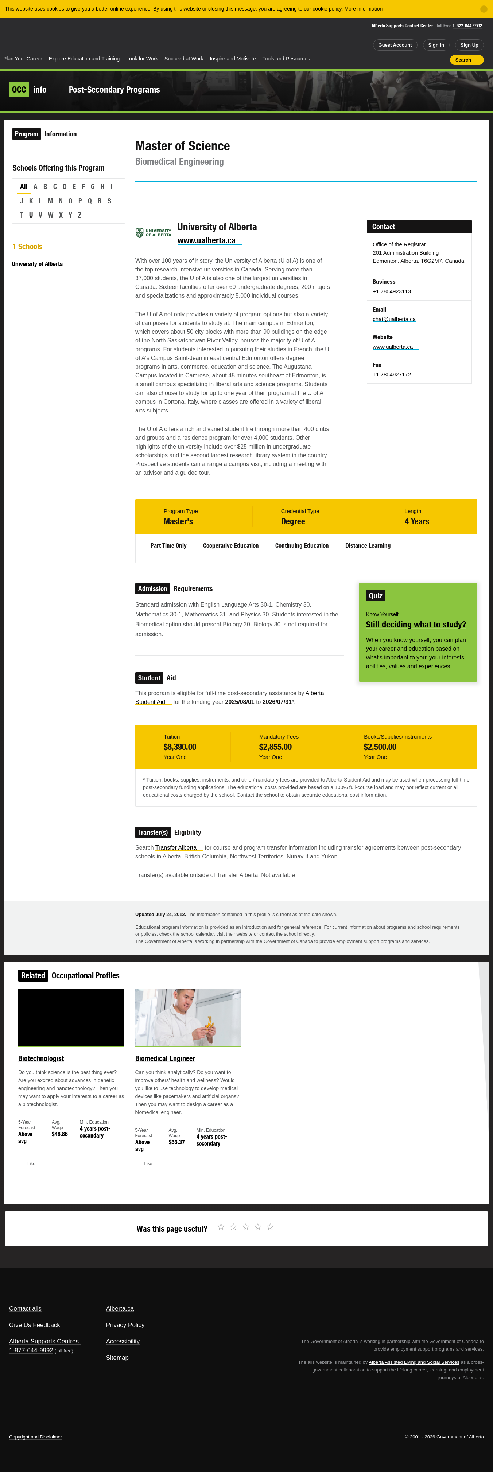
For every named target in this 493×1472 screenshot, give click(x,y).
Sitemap (117, 1357)
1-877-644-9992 (467, 25)
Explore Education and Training (84, 59)
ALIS (78, 36)
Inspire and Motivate (233, 59)
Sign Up (469, 45)
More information (363, 9)
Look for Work (142, 59)
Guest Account (395, 45)
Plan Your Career (22, 59)
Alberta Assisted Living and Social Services (414, 1362)
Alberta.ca (120, 1308)
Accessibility (123, 1341)
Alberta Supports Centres (44, 1341)
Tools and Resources (286, 59)
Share (403, 59)
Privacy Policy (125, 1325)
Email (203, 195)
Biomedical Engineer (173, 1068)
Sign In (436, 45)
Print (442, 59)
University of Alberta (37, 263)
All (24, 187)
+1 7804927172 (392, 374)
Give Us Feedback (34, 1325)
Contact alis (25, 1308)
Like (428, 59)
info (28, 89)
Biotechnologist (61, 1068)
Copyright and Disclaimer (35, 1437)
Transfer (179, 848)
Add (416, 59)
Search (463, 60)
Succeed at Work (183, 59)
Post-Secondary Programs (114, 89)
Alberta (28, 37)
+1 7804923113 (392, 291)
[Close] (484, 9)
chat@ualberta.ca (394, 319)
